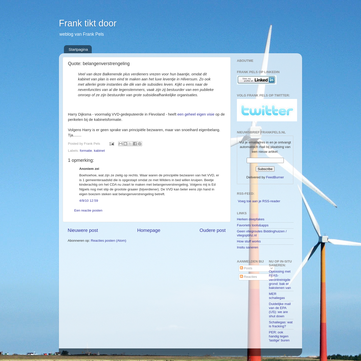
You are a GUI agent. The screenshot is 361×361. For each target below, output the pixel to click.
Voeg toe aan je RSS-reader (259, 201)
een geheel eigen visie (195, 114)
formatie (86, 150)
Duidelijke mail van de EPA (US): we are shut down (280, 310)
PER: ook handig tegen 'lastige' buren (279, 336)
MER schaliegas (277, 296)
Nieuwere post (83, 230)
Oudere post (213, 230)
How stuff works (249, 241)
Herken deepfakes (250, 219)
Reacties (248, 277)
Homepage (148, 230)
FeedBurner (275, 177)
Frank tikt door (88, 23)
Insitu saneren (247, 247)
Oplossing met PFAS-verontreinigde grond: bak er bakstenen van (280, 280)
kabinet (99, 150)
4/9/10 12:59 (88, 200)
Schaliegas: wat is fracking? (281, 324)
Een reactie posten (88, 210)
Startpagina (78, 49)
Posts (246, 268)
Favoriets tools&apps (252, 225)
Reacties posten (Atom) (108, 240)
